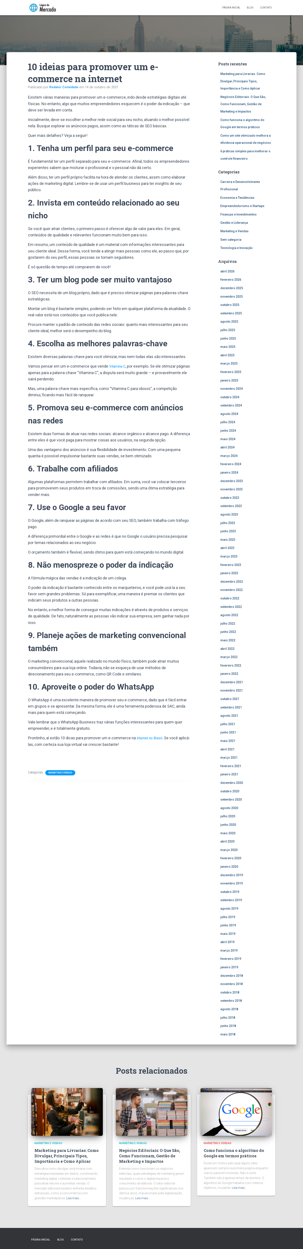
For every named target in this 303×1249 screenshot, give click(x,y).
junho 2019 (228, 925)
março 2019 (228, 950)
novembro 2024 (231, 388)
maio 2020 (227, 833)
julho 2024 (227, 422)
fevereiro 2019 (230, 958)
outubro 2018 (229, 992)
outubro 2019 (229, 892)
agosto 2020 (229, 808)
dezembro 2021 (231, 682)
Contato (266, 7)
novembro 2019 (231, 883)
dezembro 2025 (231, 288)
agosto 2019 (229, 908)
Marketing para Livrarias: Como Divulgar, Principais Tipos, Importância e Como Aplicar (242, 81)
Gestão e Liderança (234, 222)
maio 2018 (227, 1034)
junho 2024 (228, 430)
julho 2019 (227, 917)
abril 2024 (227, 447)
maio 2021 (227, 741)
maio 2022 (227, 640)
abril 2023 (227, 548)
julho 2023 (227, 523)
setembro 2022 (231, 607)
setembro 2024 (231, 405)
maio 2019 (227, 934)
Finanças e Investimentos (238, 214)
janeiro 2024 (229, 472)
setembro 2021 (231, 707)
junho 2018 (228, 1026)
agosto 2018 (229, 1009)
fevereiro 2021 (230, 766)
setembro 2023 (231, 506)
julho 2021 (227, 724)
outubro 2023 (229, 497)
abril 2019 (227, 942)
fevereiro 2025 (230, 372)
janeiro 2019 (229, 967)
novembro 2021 (231, 690)
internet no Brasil (151, 738)
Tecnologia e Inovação (236, 248)
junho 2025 (228, 338)
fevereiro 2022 (230, 665)
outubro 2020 (229, 791)
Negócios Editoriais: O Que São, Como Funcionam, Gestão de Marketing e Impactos (243, 104)
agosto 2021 (229, 715)
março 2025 (228, 363)
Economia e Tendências (237, 197)
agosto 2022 (229, 615)
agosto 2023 (229, 514)
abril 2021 (227, 749)
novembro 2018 (231, 984)
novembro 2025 (231, 296)
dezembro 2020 (231, 783)
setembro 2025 (231, 313)
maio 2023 (227, 539)
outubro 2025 (229, 305)
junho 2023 (228, 531)
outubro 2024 (229, 397)
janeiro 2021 (229, 774)
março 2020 (228, 850)
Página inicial (231, 7)
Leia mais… (73, 1198)
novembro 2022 (231, 590)
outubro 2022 (229, 598)
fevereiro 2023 (230, 565)
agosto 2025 (229, 321)
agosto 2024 (229, 414)
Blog (250, 7)
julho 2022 (227, 623)
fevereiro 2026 (230, 279)
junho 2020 (228, 824)
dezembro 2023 (231, 481)
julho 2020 (227, 816)
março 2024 (228, 456)
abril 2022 (227, 648)
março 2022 (228, 657)
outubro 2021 (229, 699)
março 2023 (228, 556)
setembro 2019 (231, 900)
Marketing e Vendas (60, 772)
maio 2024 (227, 439)
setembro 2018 (231, 1000)
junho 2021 (228, 732)
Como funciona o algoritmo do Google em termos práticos (234, 1153)
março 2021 (228, 757)
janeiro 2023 (229, 573)
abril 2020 (227, 841)
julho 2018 (227, 1017)
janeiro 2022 (229, 673)
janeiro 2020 (229, 866)
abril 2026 (227, 271)
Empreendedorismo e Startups (242, 206)
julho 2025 (227, 330)
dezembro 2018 (231, 975)
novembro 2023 (231, 489)
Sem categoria (230, 239)
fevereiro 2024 (230, 464)
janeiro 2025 (229, 380)
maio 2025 (227, 346)
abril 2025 (227, 355)
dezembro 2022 (231, 581)
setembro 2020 (231, 799)
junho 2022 (228, 632)
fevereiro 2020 (230, 858)
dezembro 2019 (231, 875)
